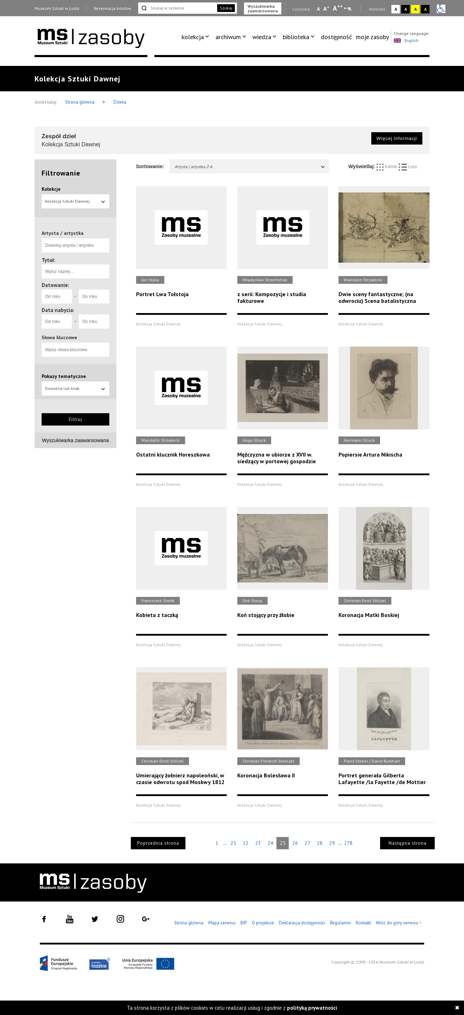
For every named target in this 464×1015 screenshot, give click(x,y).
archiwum (228, 37)
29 (332, 843)
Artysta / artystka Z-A (250, 166)
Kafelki (388, 166)
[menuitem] (197, 37)
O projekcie (263, 923)
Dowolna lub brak (75, 388)
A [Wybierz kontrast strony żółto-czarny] (415, 9)
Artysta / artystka (63, 233)
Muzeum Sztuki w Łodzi (57, 8)
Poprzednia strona (158, 843)
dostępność (336, 37)
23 (258, 843)
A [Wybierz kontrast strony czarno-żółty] (425, 9)
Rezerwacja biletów (112, 8)
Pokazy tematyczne (64, 376)
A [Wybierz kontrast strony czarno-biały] (405, 9)
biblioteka (296, 37)
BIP (243, 923)
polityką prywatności (312, 1007)
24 (270, 843)
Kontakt (363, 923)
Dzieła (120, 102)
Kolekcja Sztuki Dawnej (75, 201)
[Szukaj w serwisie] (177, 8)
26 (295, 843)
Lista (408, 166)
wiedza (261, 37)
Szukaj (226, 8)
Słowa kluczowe (59, 337)
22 (246, 843)
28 (320, 843)
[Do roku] (94, 296)
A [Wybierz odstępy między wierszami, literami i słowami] (350, 9)
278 (348, 843)
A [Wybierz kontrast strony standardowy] (396, 9)
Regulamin (340, 923)
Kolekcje (51, 189)
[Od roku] (57, 296)
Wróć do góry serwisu (399, 923)
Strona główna (80, 102)
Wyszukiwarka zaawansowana (263, 8)
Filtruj (75, 419)
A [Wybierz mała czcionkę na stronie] (318, 9)
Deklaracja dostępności (302, 923)
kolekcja (193, 37)
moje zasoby (372, 37)
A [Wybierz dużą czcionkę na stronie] (338, 8)
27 (307, 843)
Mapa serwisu (222, 923)
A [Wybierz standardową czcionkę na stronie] (326, 8)
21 (233, 843)
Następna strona (408, 843)
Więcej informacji (397, 138)
